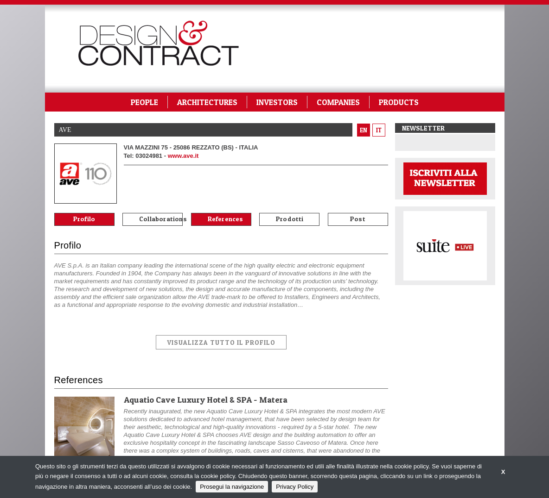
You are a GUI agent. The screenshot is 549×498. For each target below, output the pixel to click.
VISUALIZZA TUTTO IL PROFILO (221, 342)
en (363, 130)
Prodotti (290, 219)
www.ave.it (183, 155)
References (225, 219)
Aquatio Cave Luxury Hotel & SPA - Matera (205, 400)
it (379, 130)
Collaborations (161, 219)
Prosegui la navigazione (232, 486)
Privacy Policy (294, 486)
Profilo (84, 219)
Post (357, 219)
